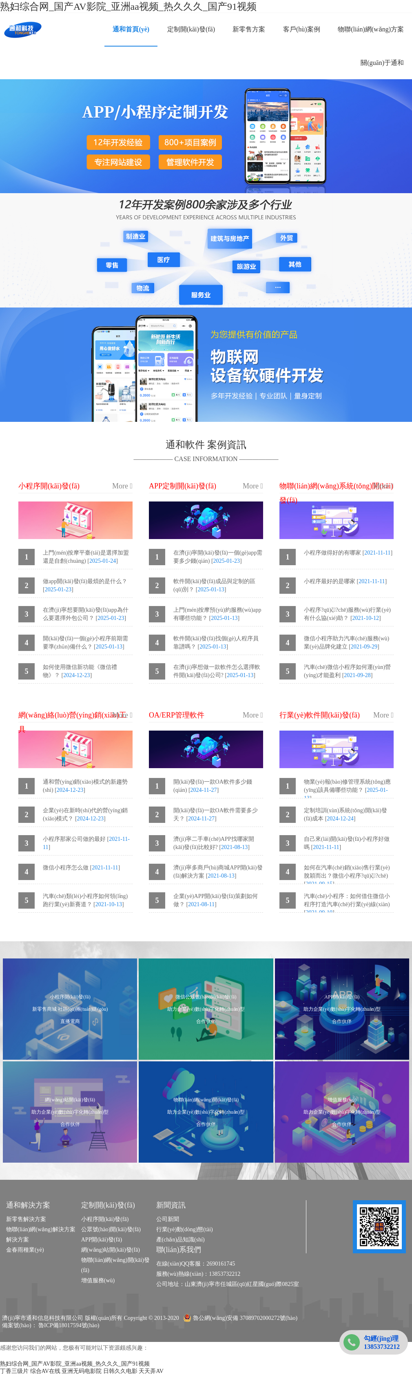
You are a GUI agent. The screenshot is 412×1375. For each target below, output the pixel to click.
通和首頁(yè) (131, 29)
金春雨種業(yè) (25, 1250)
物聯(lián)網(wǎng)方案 (371, 29)
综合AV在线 (45, 1371)
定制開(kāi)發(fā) (191, 29)
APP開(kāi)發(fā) (101, 1240)
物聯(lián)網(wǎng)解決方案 (40, 1229)
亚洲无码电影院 (82, 1371)
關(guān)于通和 (382, 62)
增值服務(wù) (98, 1280)
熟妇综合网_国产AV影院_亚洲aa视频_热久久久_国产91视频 (128, 6)
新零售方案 (249, 29)
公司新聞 (167, 1219)
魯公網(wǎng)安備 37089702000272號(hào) (240, 1318)
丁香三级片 (14, 1371)
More (122, 486)
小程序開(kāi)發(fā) (105, 1219)
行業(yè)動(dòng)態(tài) (184, 1229)
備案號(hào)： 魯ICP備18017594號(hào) (50, 1325)
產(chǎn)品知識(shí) (180, 1240)
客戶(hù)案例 (301, 29)
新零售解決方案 (26, 1219)
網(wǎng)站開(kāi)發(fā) (110, 1250)
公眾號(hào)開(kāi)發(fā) (111, 1229)
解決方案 (17, 1240)
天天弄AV (151, 1371)
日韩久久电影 (120, 1371)
